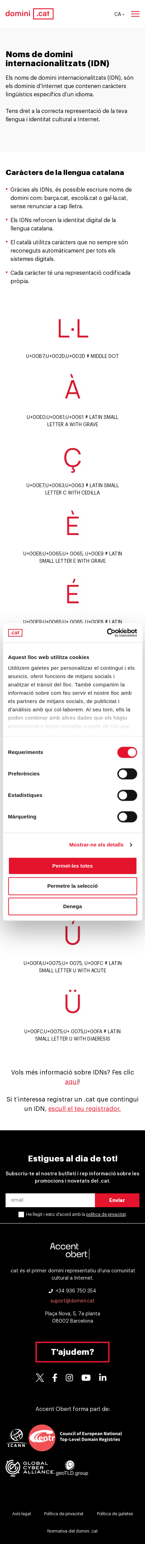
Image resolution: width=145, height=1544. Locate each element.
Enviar (117, 1200)
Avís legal (21, 1514)
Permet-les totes (72, 866)
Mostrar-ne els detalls (96, 845)
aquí (71, 1082)
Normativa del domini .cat (72, 1531)
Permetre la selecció (72, 886)
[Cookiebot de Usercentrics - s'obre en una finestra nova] (106, 632)
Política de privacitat (63, 1514)
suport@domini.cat (72, 1301)
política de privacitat (106, 1214)
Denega (72, 906)
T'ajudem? (72, 1352)
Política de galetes (115, 1514)
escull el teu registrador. (84, 1109)
